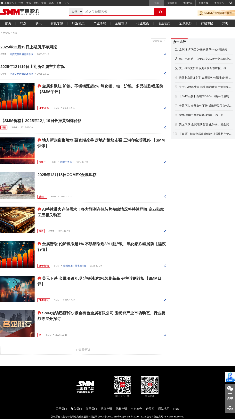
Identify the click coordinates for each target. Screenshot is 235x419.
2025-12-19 (43, 54)
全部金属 (157, 40)
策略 (43, 3)
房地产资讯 (66, 162)
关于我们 (61, 408)
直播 (59, 3)
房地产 (42, 162)
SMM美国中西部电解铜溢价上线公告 (201, 115)
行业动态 (78, 23)
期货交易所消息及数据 (21, 54)
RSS (176, 408)
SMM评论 (44, 108)
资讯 (28, 3)
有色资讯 (5, 32)
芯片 (41, 231)
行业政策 (142, 23)
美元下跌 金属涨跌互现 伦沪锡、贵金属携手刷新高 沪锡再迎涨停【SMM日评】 (205, 124)
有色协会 (136, 408)
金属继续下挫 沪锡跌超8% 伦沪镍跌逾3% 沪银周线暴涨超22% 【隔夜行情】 (205, 49)
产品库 (150, 408)
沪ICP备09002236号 (109, 416)
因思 (51, 3)
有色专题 (57, 23)
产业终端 (99, 23)
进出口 (42, 196)
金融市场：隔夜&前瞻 (74, 265)
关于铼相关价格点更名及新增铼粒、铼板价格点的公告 (205, 68)
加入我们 (76, 408)
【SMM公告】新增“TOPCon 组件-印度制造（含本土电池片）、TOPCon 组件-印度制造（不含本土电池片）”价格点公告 (205, 96)
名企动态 (164, 23)
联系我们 (91, 408)
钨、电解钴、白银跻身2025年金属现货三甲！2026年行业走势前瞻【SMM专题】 (205, 59)
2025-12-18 (69, 300)
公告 (66, 3)
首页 (8, 23)
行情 (21, 3)
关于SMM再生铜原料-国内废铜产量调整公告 (205, 87)
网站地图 (163, 408)
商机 (36, 3)
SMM (3, 54)
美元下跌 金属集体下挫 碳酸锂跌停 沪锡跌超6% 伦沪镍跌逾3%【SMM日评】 (205, 105)
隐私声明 (121, 408)
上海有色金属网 (155, 416)
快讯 (38, 23)
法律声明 (106, 408)
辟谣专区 (207, 23)
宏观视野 (185, 23)
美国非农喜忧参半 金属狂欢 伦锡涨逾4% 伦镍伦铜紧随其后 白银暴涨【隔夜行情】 (205, 77)
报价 (4, 127)
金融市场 (121, 23)
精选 (23, 23)
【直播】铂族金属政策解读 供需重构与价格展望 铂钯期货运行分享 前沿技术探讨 (205, 134)
